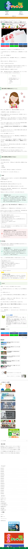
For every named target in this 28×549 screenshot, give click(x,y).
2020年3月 (2, 464)
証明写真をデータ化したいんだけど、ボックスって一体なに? (10, 430)
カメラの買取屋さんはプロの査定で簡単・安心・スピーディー (11, 435)
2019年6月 (2, 477)
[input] (14, 425)
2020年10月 (2, 459)
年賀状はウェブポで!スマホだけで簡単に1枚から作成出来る (10, 437)
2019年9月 (2, 472)
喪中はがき (3, 485)
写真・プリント (3, 483)
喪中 (6, 329)
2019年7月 (2, 476)
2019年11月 (2, 469)
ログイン (2, 498)
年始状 (11, 80)
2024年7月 (2, 452)
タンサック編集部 (9, 315)
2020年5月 (2, 460)
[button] (26, 425)
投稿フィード (3, 500)
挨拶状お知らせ (3, 490)
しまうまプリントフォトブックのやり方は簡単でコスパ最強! (10, 433)
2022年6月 (2, 455)
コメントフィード (3, 502)
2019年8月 (2, 474)
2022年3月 (2, 457)
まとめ (10, 83)
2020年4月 (2, 462)
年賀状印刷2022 (3, 487)
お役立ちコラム (2, 329)
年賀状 (8, 329)
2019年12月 (2, 467)
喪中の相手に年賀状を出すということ (14, 78)
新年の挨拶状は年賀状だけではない (14, 79)
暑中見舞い (3, 492)
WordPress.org (3, 504)
